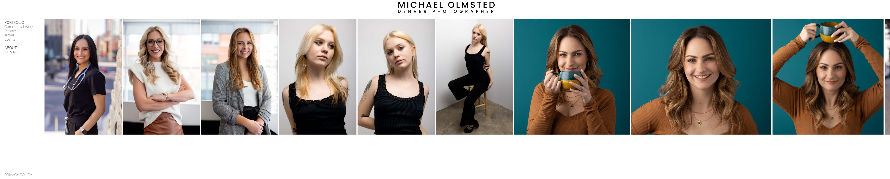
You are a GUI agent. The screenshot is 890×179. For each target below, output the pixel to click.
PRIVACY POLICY (18, 175)
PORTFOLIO (14, 22)
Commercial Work (18, 27)
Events (9, 39)
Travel (9, 35)
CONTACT (12, 52)
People (10, 31)
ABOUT (10, 48)
